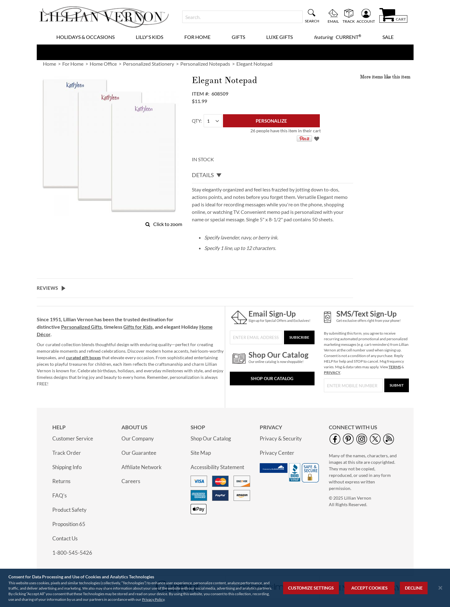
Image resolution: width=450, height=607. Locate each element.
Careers (130, 481)
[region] (225, 588)
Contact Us (65, 538)
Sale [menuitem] (388, 37)
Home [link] (49, 64)
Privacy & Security (281, 438)
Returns (61, 481)
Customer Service (72, 438)
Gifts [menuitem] (238, 37)
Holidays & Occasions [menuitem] (85, 37)
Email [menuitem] (333, 21)
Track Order (66, 452)
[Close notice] (440, 588)
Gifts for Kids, (138, 327)
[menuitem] (337, 37)
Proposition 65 (68, 524)
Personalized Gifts (81, 327)
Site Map (201, 452)
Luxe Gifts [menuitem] (279, 37)
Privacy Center (277, 452)
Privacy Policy (153, 599)
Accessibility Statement (217, 467)
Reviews (47, 288)
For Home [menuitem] (197, 37)
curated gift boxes (83, 357)
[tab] (272, 175)
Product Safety (69, 509)
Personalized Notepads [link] (205, 64)
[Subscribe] (299, 337)
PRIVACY (332, 372)
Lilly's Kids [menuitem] (149, 37)
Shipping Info (67, 467)
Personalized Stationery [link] (148, 64)
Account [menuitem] (366, 21)
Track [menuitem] (349, 21)
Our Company (137, 438)
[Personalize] (271, 120)
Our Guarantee (138, 452)
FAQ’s (59, 495)
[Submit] (396, 385)
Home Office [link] (103, 64)
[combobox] (242, 17)
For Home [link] (72, 64)
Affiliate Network (141, 467)
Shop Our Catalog (272, 378)
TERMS (395, 367)
